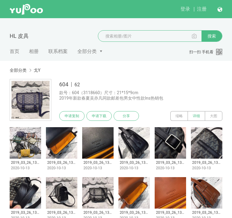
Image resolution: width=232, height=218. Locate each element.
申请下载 (99, 116)
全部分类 (87, 51)
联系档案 (58, 51)
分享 (126, 116)
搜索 (212, 36)
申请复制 (72, 116)
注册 (202, 9)
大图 (213, 116)
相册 (34, 51)
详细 (196, 116)
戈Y (37, 70)
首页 (14, 51)
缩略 (179, 116)
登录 (185, 9)
